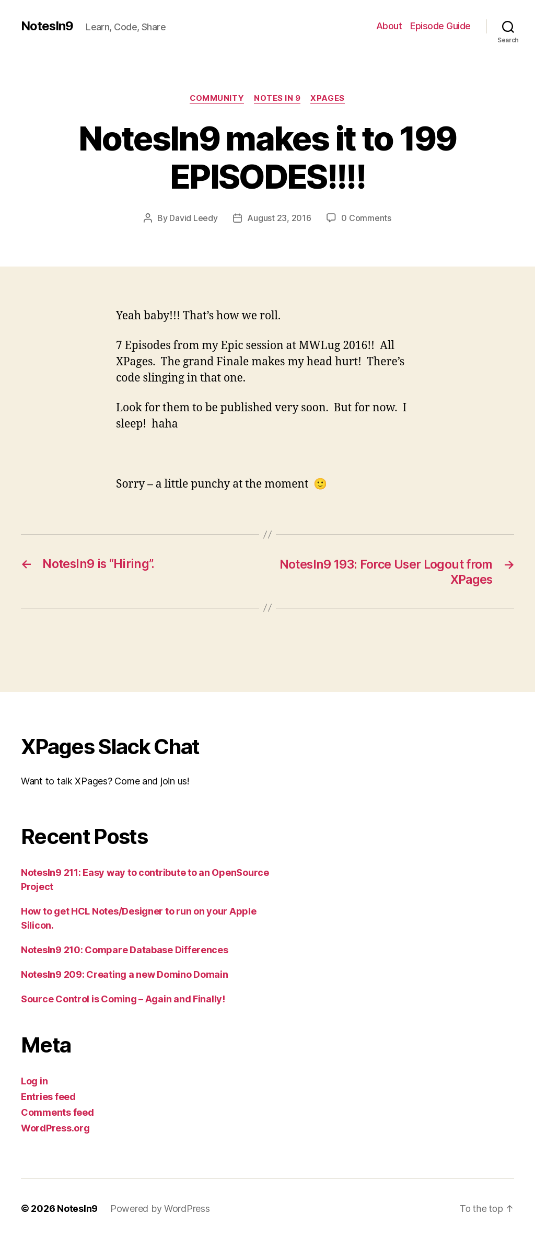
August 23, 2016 (279, 218)
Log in (34, 1079)
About (389, 25)
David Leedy (193, 218)
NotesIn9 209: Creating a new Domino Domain (124, 973)
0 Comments (366, 218)
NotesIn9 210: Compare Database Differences (124, 948)
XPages (329, 98)
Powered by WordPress (160, 1207)
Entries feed (48, 1095)
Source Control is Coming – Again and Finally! (123, 997)
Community (216, 98)
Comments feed (57, 1111)
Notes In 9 (277, 98)
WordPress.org (55, 1127)
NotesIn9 (47, 26)
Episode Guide (440, 25)
